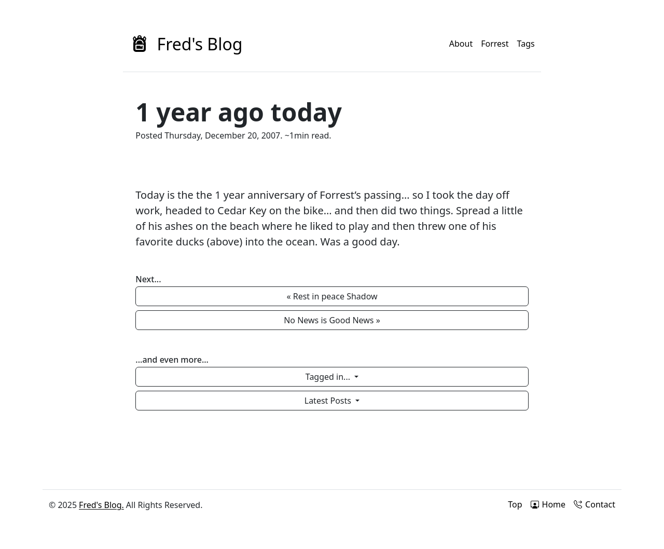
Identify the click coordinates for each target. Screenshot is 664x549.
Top (515, 504)
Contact (594, 504)
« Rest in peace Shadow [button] (331, 296)
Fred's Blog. (101, 505)
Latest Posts (329, 400)
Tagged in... (329, 376)
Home (548, 504)
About (461, 43)
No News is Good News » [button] (332, 320)
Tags (526, 43)
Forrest (494, 43)
